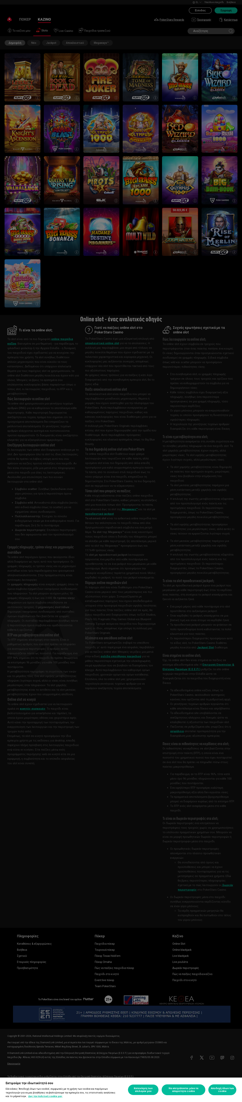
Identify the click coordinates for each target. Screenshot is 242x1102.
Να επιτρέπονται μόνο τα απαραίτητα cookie (184, 1090)
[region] (121, 1090)
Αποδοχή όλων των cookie (222, 1090)
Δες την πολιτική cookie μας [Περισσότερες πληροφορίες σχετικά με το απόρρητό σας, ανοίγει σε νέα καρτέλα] (45, 1096)
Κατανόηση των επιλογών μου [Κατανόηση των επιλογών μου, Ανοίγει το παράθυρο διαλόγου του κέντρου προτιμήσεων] (143, 1090)
